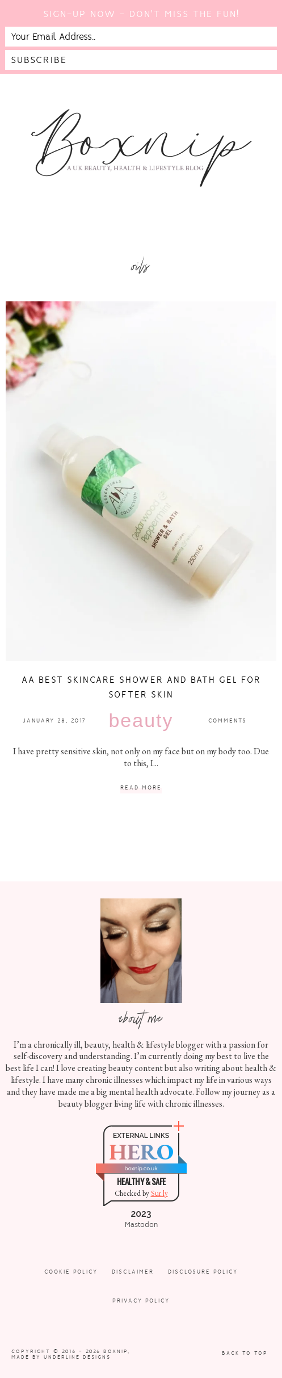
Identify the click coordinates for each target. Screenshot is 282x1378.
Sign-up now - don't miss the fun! (141, 14)
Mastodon (141, 1224)
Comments (227, 720)
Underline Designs (77, 1357)
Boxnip (115, 1351)
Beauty (140, 720)
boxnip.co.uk (140, 1168)
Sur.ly (159, 1193)
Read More (141, 788)
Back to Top (245, 1353)
